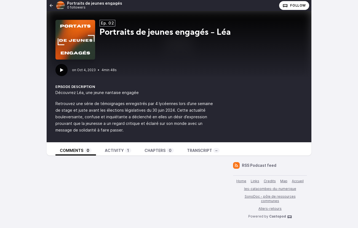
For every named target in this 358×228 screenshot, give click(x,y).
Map (283, 181)
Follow (294, 5)
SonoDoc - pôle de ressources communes (270, 198)
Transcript (203, 150)
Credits (270, 181)
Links (255, 181)
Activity (118, 150)
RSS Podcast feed (254, 165)
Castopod (280, 216)
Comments (76, 150)
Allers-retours (270, 208)
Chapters (159, 150)
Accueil (298, 181)
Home (241, 181)
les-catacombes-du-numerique (270, 189)
